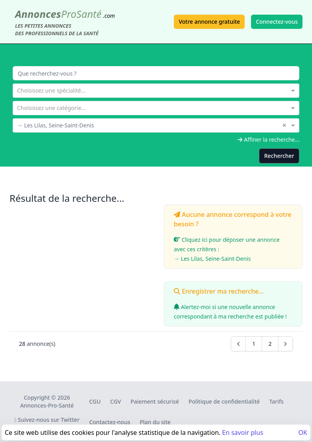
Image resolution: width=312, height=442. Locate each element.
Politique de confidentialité (224, 401)
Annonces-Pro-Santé (47, 405)
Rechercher (279, 155)
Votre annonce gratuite (209, 21)
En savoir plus (242, 432)
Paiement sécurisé (155, 401)
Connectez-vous (277, 21)
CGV (115, 401)
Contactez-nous (109, 422)
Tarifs (276, 401)
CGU (95, 401)
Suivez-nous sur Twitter (47, 419)
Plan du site (155, 422)
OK (303, 432)
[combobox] (156, 90)
